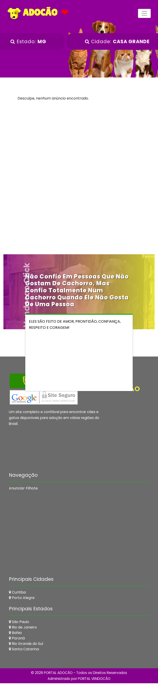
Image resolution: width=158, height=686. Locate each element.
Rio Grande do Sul (26, 643)
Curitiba (17, 592)
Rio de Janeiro (23, 627)
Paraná (17, 638)
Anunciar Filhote (23, 488)
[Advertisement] (79, 144)
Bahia (15, 632)
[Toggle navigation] (144, 13)
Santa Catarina (24, 649)
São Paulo (19, 621)
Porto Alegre (22, 597)
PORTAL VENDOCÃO (94, 678)
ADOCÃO (32, 13)
